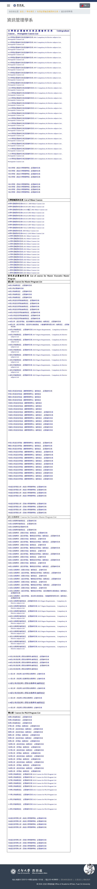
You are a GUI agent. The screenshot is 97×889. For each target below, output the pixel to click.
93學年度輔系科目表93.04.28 (18, 216)
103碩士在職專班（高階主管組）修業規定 (22, 588)
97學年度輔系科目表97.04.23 (18, 228)
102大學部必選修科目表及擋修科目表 (21, 98)
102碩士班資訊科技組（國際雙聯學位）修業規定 (25, 409)
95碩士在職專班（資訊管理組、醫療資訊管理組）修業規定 (28, 542)
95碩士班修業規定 (14, 297)
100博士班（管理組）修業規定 (18, 747)
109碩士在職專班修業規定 (17, 621)
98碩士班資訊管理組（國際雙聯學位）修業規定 (24, 446)
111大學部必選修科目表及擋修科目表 (21, 144)
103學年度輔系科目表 (15, 244)
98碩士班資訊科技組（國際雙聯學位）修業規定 (24, 397)
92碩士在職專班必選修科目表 (18, 527)
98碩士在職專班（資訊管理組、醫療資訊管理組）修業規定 (28, 560)
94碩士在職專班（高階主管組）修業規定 (22, 533)
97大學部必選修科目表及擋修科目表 (20, 73)
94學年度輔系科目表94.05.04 (18, 219)
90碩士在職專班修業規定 (16, 521)
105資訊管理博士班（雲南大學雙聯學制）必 (27, 846)
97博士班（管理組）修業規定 (18, 726)
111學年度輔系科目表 (15, 265)
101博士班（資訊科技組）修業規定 (20, 750)
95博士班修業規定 (14, 720)
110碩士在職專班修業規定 (17, 626)
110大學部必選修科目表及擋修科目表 (21, 138)
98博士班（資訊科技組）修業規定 (20, 732)
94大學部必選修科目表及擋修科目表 (20, 57)
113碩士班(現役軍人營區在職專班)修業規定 (26, 693)
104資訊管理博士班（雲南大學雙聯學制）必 (27, 843)
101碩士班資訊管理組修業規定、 (19, 315)
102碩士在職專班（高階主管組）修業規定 (22, 582)
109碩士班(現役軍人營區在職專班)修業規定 (24, 662)
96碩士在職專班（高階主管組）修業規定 (22, 545)
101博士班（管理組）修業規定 (18, 753)
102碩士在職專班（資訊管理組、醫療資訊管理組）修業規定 (29, 585)
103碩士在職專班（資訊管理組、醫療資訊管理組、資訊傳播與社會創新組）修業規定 (37, 591)
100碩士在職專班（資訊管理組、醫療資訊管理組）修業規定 (29, 573)
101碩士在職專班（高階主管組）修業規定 (22, 576)
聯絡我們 (86, 880)
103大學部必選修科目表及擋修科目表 (21, 103)
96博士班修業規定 (14, 723)
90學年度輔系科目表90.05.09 (18, 207)
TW (84, 5)
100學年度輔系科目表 (15, 236)
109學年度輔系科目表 (15, 260)
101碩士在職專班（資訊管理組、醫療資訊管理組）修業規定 (29, 579)
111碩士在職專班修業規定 (17, 631)
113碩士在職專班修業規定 (17, 641)
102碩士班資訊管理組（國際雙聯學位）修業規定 (25, 458)
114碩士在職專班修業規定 (17, 646)
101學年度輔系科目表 (15, 238)
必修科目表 (42, 539)
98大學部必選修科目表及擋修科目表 (20, 78)
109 (14, 350)
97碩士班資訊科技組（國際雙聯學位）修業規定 (24, 394)
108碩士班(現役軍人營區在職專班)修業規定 (23, 659)
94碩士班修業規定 (14, 294)
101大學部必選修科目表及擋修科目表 (21, 93)
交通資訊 (78, 880)
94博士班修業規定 (14, 717)
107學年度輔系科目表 (15, 254)
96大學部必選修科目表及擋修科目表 (20, 68)
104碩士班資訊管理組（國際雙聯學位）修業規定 (25, 464)
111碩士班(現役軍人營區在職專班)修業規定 (23, 669)
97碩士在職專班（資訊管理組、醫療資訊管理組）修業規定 (28, 554)
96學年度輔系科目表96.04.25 (18, 225)
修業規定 (18, 335)
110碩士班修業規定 (14, 355)
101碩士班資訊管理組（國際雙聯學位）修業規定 (25, 455)
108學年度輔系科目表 (15, 257)
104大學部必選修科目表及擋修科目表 (21, 108)
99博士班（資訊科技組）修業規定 (20, 738)
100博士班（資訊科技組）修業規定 (20, 744)
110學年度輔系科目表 (15, 262)
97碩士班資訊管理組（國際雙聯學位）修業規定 (24, 443)
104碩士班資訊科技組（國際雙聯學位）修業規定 (25, 415)
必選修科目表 (27, 285)
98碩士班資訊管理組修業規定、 (19, 306)
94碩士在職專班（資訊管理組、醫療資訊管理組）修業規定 (28, 536)
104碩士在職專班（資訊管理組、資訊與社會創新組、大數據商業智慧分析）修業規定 (37, 596)
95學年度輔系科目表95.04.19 (18, 222)
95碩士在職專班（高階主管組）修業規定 (22, 539)
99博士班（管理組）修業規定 (18, 741)
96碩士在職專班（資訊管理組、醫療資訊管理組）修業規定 (28, 548)
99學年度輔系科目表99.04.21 (18, 233)
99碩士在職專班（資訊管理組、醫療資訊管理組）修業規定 (28, 566)
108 (15, 345)
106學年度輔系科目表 (15, 252)
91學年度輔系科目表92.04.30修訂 (19, 210)
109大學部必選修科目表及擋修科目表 (21, 133)
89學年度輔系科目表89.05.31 (18, 204)
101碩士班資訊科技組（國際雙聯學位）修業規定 (25, 406)
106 (11, 335)
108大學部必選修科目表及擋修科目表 (21, 128)
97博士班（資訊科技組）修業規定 (20, 729)
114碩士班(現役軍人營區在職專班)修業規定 (26, 703)
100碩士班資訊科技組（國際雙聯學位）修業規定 (25, 403)
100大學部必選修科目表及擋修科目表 (21, 88)
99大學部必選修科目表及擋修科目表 (20, 83)
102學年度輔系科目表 (15, 241)
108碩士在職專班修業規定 (17, 616)
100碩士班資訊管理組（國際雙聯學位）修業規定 (25, 452)
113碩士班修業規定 (14, 370)
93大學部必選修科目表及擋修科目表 (20, 52)
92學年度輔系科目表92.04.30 (18, 213)
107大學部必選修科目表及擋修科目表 (21, 123)
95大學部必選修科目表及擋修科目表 (20, 63)
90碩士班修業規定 (14, 285)
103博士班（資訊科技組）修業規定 (20, 762)
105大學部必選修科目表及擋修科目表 (21, 113)
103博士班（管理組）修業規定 (19, 765)
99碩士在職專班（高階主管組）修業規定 (22, 563)
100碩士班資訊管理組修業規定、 (19, 312)
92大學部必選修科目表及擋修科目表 (20, 47)
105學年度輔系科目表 (15, 249)
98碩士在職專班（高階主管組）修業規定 (22, 557)
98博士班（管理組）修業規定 (18, 735)
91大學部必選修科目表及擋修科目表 (20, 42)
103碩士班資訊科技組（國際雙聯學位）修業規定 (25, 412)
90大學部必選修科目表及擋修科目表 (20, 37)
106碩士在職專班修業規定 (17, 606)
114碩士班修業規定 (14, 375)
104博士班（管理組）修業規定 (18, 771)
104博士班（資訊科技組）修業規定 (20, 768)
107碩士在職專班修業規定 (17, 611)
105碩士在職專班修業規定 (17, 601)
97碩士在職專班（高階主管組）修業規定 (22, 551)
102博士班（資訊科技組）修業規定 (20, 756)
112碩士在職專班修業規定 (17, 636)
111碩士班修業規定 (14, 360)
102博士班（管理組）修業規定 (18, 759)
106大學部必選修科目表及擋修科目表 (21, 118)
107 (11, 340)
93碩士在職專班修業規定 (16, 530)
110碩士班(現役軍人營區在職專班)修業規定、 (24, 665)
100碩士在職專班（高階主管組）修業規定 (22, 570)
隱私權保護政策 (67, 880)
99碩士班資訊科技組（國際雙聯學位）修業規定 (24, 400)
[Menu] (8, 5)
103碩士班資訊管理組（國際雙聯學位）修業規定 (25, 461)
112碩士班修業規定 (14, 365)
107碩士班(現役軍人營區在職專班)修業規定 (23, 656)
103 (29, 321)
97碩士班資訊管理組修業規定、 (19, 303)
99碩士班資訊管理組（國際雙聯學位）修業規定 (24, 449)
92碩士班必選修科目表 (16, 288)
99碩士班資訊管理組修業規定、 (19, 309)
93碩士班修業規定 (14, 291)
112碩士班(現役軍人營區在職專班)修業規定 (26, 683)
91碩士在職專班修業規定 (16, 524)
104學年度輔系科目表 (15, 246)
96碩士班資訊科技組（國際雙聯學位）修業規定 (24, 391)
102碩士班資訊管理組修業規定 (18, 318)
